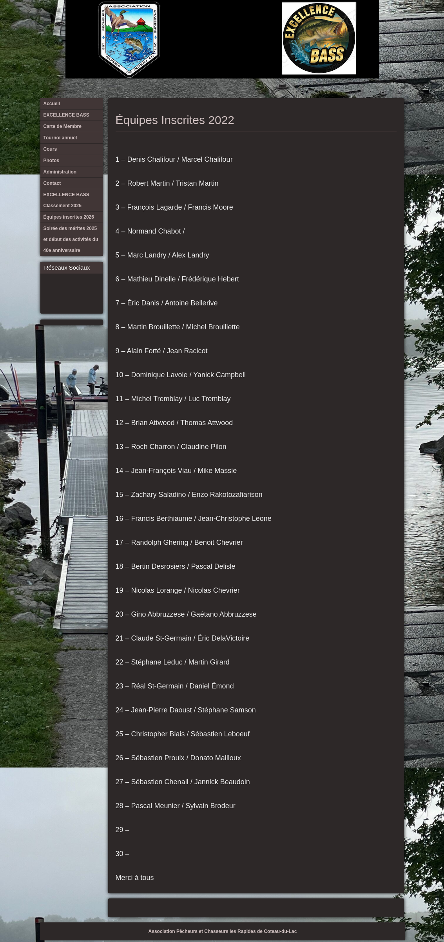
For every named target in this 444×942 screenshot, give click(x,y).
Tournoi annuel (305, 19)
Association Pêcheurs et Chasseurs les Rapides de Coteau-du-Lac (223, 931)
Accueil (266, 19)
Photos (331, 19)
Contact (357, 19)
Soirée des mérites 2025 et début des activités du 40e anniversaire (396, 19)
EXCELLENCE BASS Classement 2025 (370, 19)
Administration (344, 19)
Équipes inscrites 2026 (383, 19)
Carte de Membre (292, 19)
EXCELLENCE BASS (279, 19)
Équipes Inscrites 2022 (175, 119)
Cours (318, 19)
